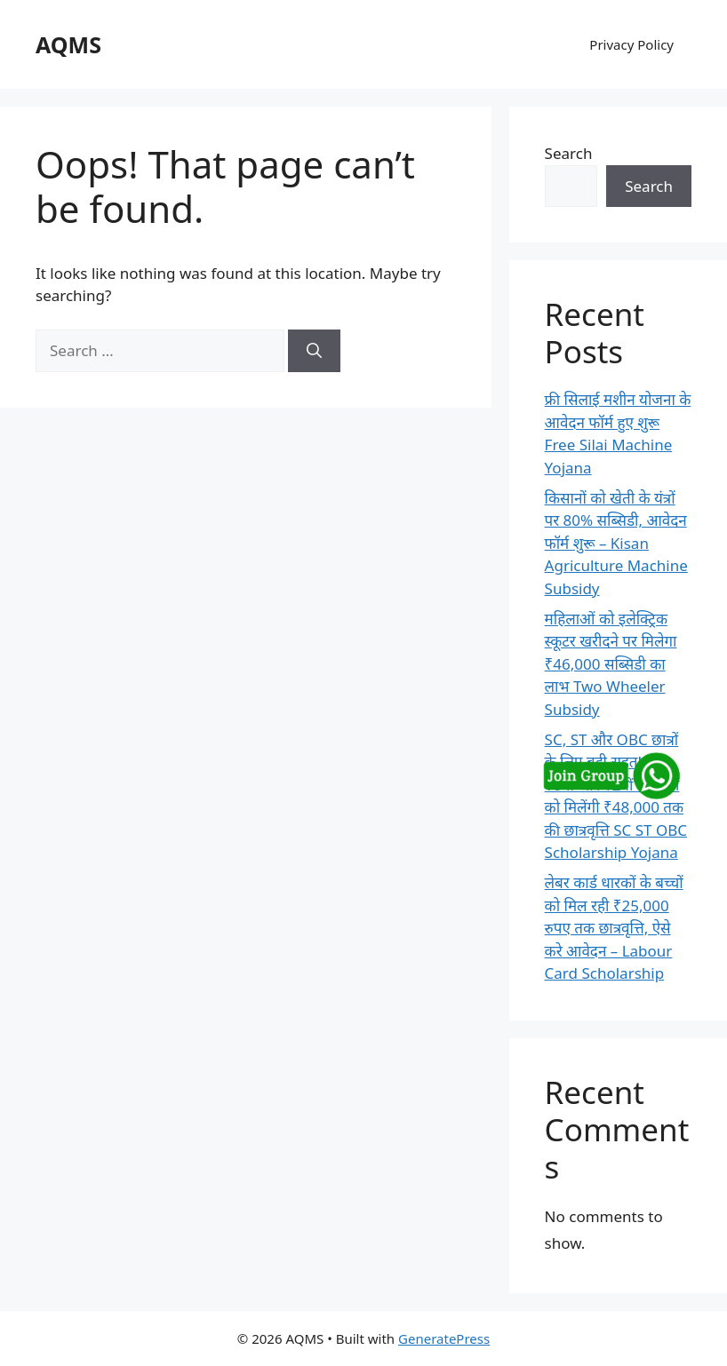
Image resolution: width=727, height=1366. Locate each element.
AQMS (68, 44)
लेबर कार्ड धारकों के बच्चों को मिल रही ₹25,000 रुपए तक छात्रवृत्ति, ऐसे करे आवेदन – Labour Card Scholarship (614, 927)
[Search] (314, 351)
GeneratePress (444, 1338)
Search (569, 153)
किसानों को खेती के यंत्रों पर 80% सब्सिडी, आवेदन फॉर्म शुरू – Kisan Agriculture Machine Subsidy (616, 543)
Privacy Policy (631, 44)
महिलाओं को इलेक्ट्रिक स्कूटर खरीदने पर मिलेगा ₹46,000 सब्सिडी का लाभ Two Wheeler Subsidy (611, 663)
